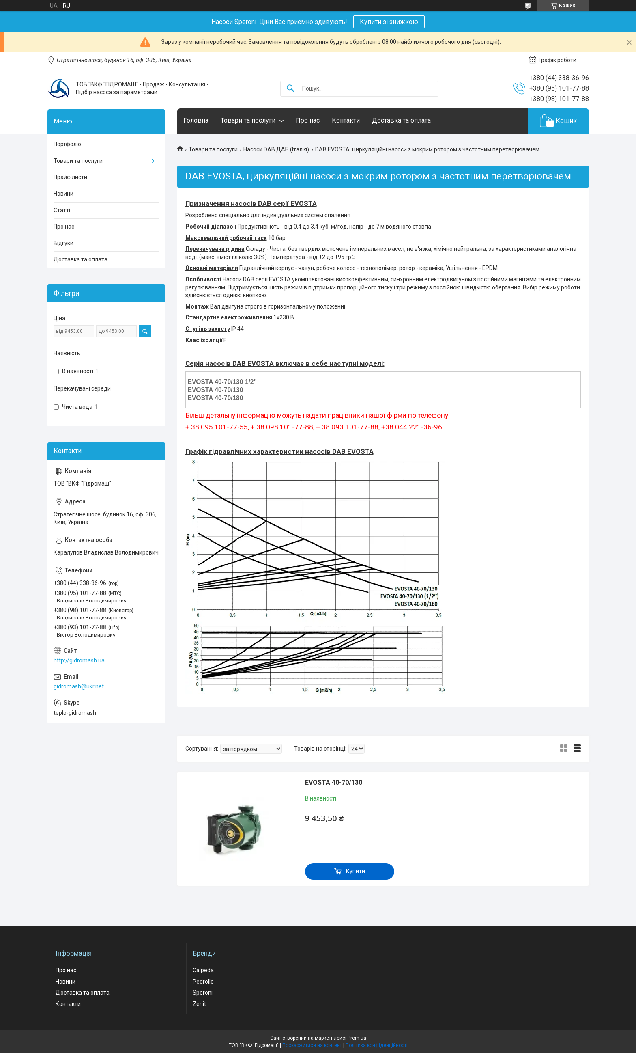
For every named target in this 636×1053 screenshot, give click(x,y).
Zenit (199, 1004)
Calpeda (203, 970)
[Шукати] (290, 88)
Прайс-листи (70, 177)
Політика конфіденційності (377, 1045)
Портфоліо (67, 144)
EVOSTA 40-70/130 (333, 782)
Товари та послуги (248, 120)
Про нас (308, 120)
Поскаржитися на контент (312, 1045)
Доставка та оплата (401, 120)
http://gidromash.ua (79, 660)
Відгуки (63, 243)
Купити (355, 871)
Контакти (346, 120)
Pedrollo (203, 981)
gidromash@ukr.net (79, 686)
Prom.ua (357, 1038)
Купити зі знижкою (389, 22)
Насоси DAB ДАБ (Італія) (276, 149)
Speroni (203, 992)
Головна (195, 120)
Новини (63, 193)
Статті (62, 210)
